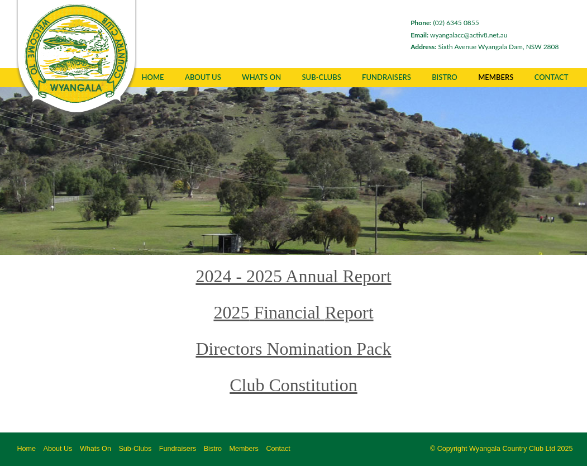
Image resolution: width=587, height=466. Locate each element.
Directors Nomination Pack (293, 349)
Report (348, 312)
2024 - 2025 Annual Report (293, 276)
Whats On (261, 77)
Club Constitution (293, 385)
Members (495, 77)
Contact (551, 77)
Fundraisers (178, 449)
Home (153, 77)
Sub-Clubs (321, 77)
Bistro (213, 449)
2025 (231, 312)
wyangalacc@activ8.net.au (451, 35)
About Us (203, 77)
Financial (286, 312)
